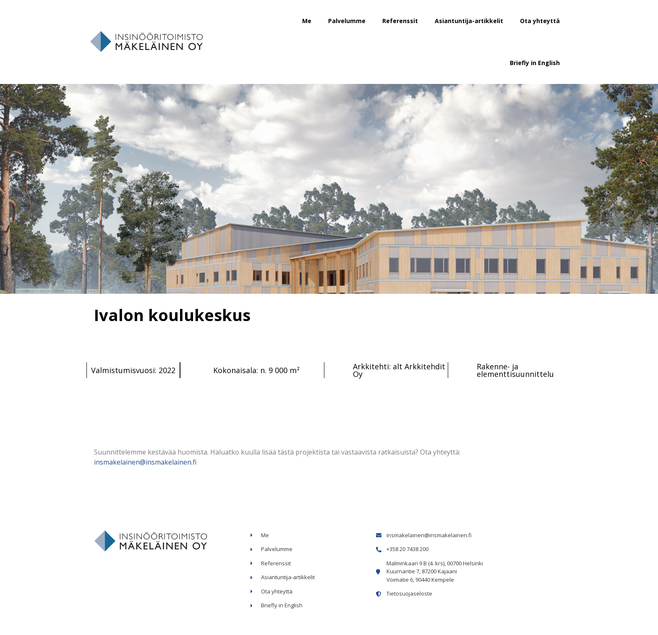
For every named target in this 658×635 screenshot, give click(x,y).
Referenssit (400, 21)
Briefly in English (535, 63)
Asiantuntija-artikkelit (469, 21)
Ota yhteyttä (540, 21)
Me (306, 21)
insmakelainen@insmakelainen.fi (145, 462)
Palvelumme (347, 21)
